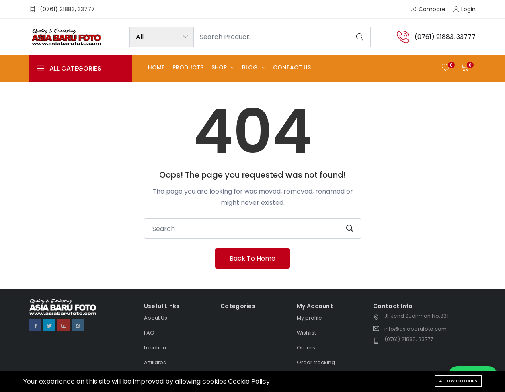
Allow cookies (458, 381)
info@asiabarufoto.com (415, 329)
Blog (250, 68)
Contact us (292, 68)
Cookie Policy (249, 381)
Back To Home (252, 258)
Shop (219, 68)
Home (156, 68)
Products (187, 68)
